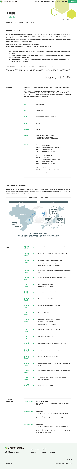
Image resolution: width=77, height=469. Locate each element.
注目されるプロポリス (36, 3)
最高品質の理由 (45, 3)
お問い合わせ (71, 3)
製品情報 (51, 3)
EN (73, 0)
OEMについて (62, 3)
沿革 (27, 22)
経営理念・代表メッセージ (11, 22)
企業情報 (56, 3)
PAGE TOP (68, 459)
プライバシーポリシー (8, 463)
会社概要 (21, 22)
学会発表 (32, 22)
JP (70, 0)
